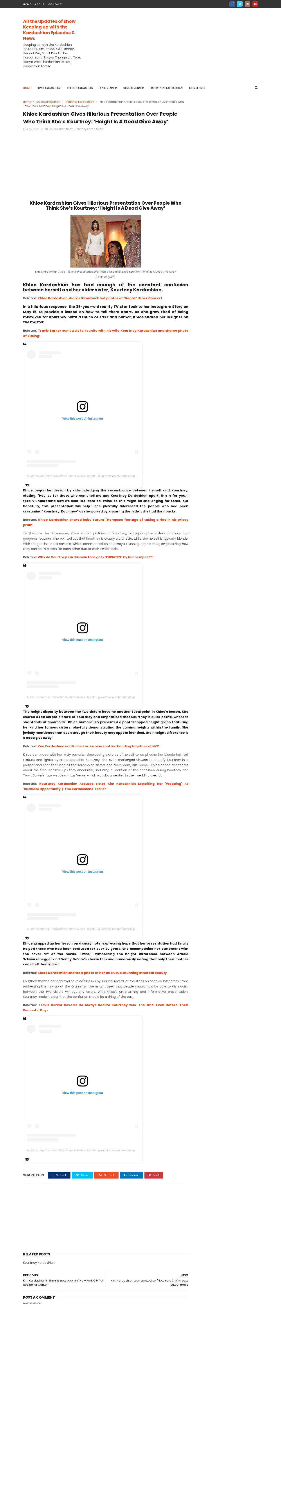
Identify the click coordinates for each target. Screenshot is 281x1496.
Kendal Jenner (133, 88)
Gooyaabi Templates (94, 1490)
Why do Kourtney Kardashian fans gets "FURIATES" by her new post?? (95, 566)
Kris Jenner (197, 88)
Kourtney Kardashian (167, 88)
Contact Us (196, 215)
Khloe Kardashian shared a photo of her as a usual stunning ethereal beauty (102, 986)
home (27, 4)
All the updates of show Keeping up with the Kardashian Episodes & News (49, 29)
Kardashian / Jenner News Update (225, 189)
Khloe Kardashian (80, 88)
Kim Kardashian (49, 88)
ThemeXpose (47, 1490)
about (39, 4)
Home (27, 88)
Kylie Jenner (108, 88)
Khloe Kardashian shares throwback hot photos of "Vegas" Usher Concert (100, 307)
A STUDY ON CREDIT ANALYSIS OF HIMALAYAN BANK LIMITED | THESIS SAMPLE (233, 296)
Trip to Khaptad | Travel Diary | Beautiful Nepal (234, 254)
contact (55, 4)
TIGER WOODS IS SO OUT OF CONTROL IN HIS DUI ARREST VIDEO (232, 276)
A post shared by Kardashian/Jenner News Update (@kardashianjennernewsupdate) (84, 484)
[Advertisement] (178, 45)
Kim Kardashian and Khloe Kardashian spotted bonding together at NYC (98, 755)
